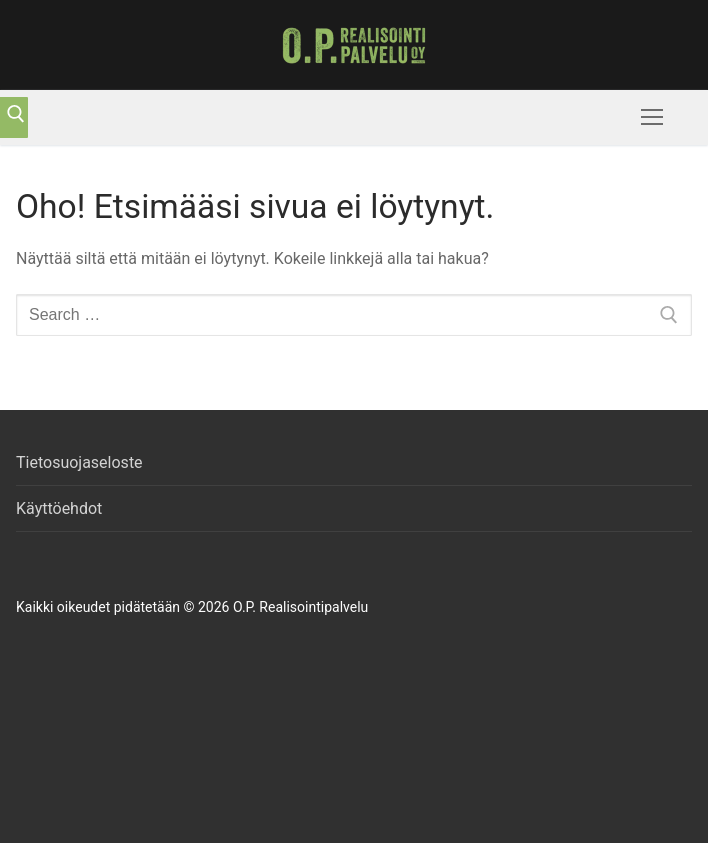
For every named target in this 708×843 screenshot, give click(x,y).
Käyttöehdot (59, 508)
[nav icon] (652, 118)
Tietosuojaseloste (79, 462)
